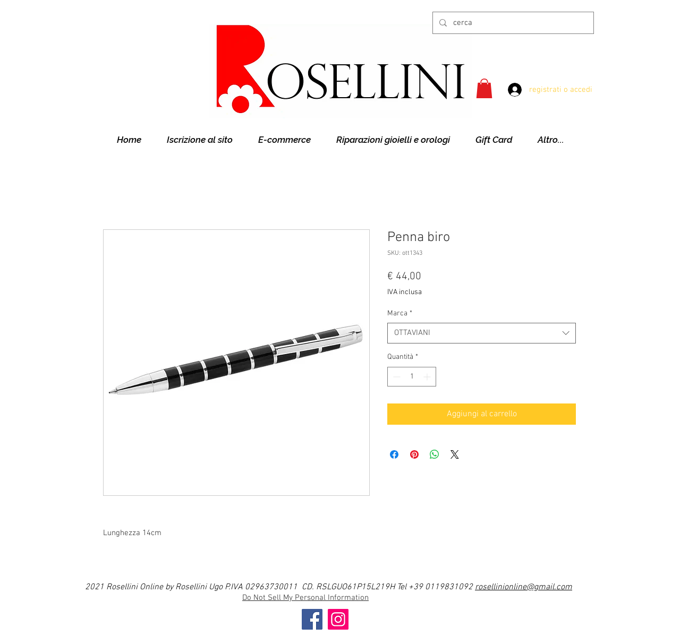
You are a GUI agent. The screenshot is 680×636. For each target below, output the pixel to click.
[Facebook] (312, 619)
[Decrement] (395, 376)
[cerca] (512, 22)
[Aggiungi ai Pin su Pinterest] (414, 454)
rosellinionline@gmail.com (523, 587)
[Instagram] (338, 619)
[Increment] (428, 376)
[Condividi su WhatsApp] (434, 454)
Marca (399, 313)
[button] (484, 88)
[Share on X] (454, 454)
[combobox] (481, 333)
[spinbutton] (411, 376)
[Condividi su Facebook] (394, 454)
